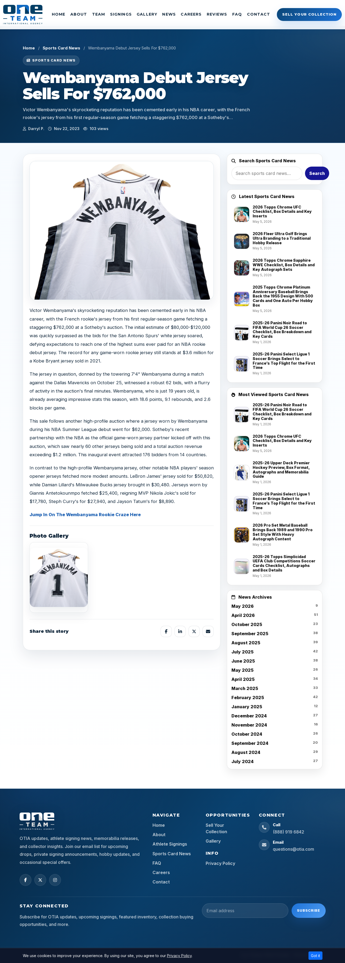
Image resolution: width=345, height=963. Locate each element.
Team (98, 14)
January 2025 (246, 706)
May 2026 (242, 606)
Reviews (217, 14)
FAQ (237, 14)
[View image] (59, 577)
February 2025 (247, 697)
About (78, 14)
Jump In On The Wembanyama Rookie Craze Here (85, 514)
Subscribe (308, 910)
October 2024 (246, 734)
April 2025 (243, 679)
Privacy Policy (220, 863)
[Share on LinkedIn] (180, 631)
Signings (121, 14)
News (169, 14)
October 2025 (246, 624)
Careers (191, 14)
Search (317, 173)
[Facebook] (25, 880)
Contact (258, 14)
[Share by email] (208, 631)
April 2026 (243, 615)
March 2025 (244, 688)
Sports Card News (61, 48)
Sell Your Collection (309, 14)
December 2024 (249, 715)
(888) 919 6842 (288, 832)
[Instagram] (55, 880)
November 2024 (249, 725)
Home (59, 14)
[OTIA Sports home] (37, 821)
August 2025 (245, 642)
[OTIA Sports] (22, 14)
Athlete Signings (169, 844)
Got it (315, 955)
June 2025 (243, 661)
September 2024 (249, 743)
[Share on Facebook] (166, 631)
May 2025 (242, 670)
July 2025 (242, 652)
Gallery (147, 14)
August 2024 (245, 752)
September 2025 (249, 633)
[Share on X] (194, 631)
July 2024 (242, 761)
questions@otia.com (293, 849)
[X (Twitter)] (40, 880)
